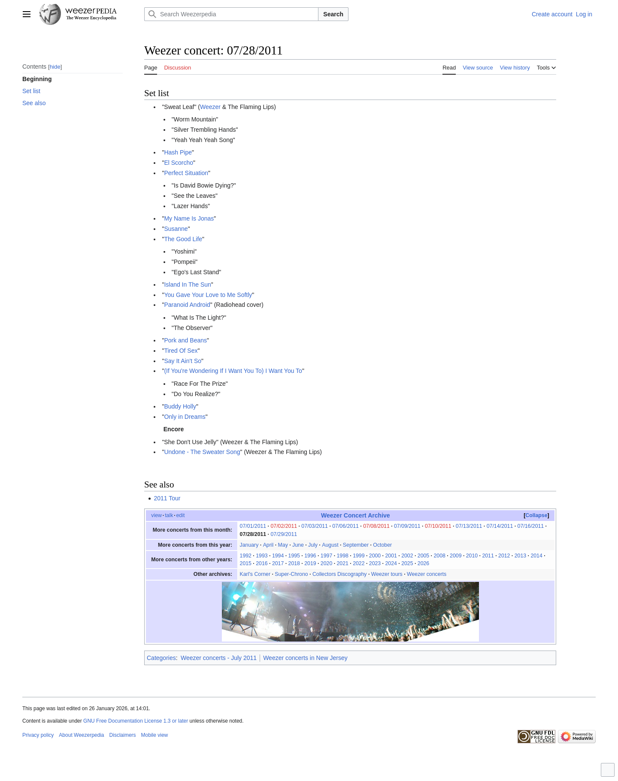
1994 (278, 556)
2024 (391, 563)
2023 (375, 563)
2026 (423, 563)
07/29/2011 (283, 534)
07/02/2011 (283, 526)
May (283, 545)
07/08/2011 (376, 526)
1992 (245, 556)
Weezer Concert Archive (355, 515)
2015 (245, 563)
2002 (407, 556)
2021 (342, 563)
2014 (536, 556)
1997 (326, 556)
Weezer (210, 106)
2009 (455, 556)
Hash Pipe (178, 152)
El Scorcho (178, 162)
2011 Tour (167, 498)
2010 (472, 556)
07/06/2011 (345, 526)
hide (55, 67)
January (249, 545)
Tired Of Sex (180, 350)
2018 (294, 563)
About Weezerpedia (81, 735)
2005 (423, 556)
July (313, 545)
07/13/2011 (469, 526)
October (382, 545)
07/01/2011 (253, 526)
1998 (342, 556)
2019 (310, 563)
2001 (391, 556)
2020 (326, 563)
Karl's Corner (255, 574)
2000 (375, 556)
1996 (310, 556)
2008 (439, 556)
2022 (358, 563)
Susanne (176, 228)
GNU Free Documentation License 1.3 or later (135, 721)
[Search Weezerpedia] (231, 14)
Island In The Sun (187, 284)
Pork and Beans (185, 340)
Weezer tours (387, 574)
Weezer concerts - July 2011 (219, 657)
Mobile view (154, 735)
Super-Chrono (291, 574)
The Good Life (183, 239)
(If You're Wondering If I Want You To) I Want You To (233, 370)
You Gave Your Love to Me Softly (208, 294)
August (330, 545)
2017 (278, 563)
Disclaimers (122, 735)
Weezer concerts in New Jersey (305, 657)
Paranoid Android (187, 304)
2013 (520, 556)
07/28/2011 (253, 534)
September (356, 545)
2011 (488, 556)
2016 (261, 563)
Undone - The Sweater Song (202, 451)
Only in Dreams (184, 416)
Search (333, 14)
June (298, 545)
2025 (407, 563)
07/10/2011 (438, 526)
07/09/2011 (407, 526)
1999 (358, 556)
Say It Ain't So (182, 360)
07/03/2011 (314, 526)
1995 (294, 556)
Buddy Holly (180, 406)
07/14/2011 (500, 526)
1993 (261, 556)
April (268, 545)
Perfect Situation (186, 173)
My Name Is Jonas (189, 218)
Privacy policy (38, 735)
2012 (504, 556)
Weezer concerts (426, 574)
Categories (161, 657)
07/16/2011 (531, 526)
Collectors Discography (339, 574)
